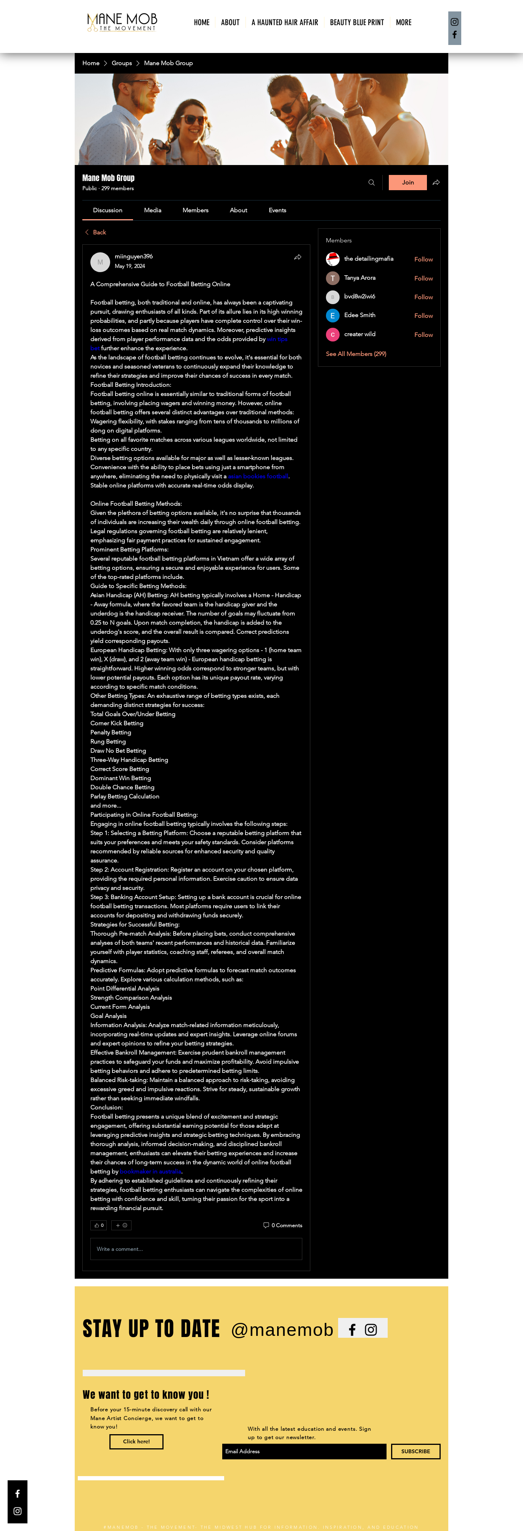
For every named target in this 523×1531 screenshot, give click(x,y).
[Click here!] (136, 1441)
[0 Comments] (282, 1226)
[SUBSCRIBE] (416, 1451)
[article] (196, 757)
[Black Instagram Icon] (371, 1330)
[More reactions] (121, 1225)
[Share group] (436, 182)
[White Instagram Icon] (17, 1511)
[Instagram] (454, 22)
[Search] (371, 182)
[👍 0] (98, 1225)
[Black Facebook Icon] (352, 1330)
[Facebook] (454, 34)
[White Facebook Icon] (17, 1493)
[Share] (297, 256)
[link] (107, 210)
